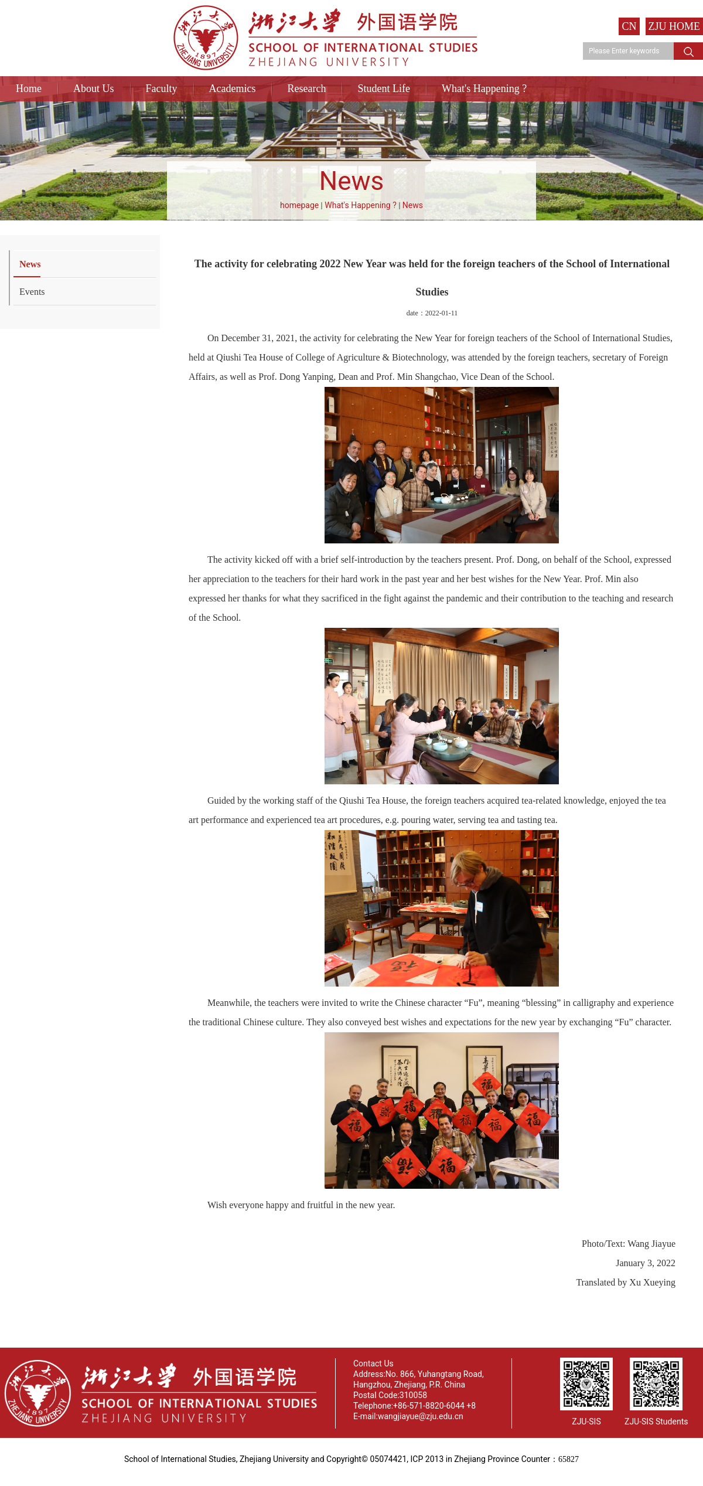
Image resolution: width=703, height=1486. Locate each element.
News (412, 205)
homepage (299, 205)
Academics (232, 88)
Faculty (162, 88)
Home (29, 88)
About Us (93, 88)
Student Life (383, 88)
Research (306, 88)
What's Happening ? (484, 88)
